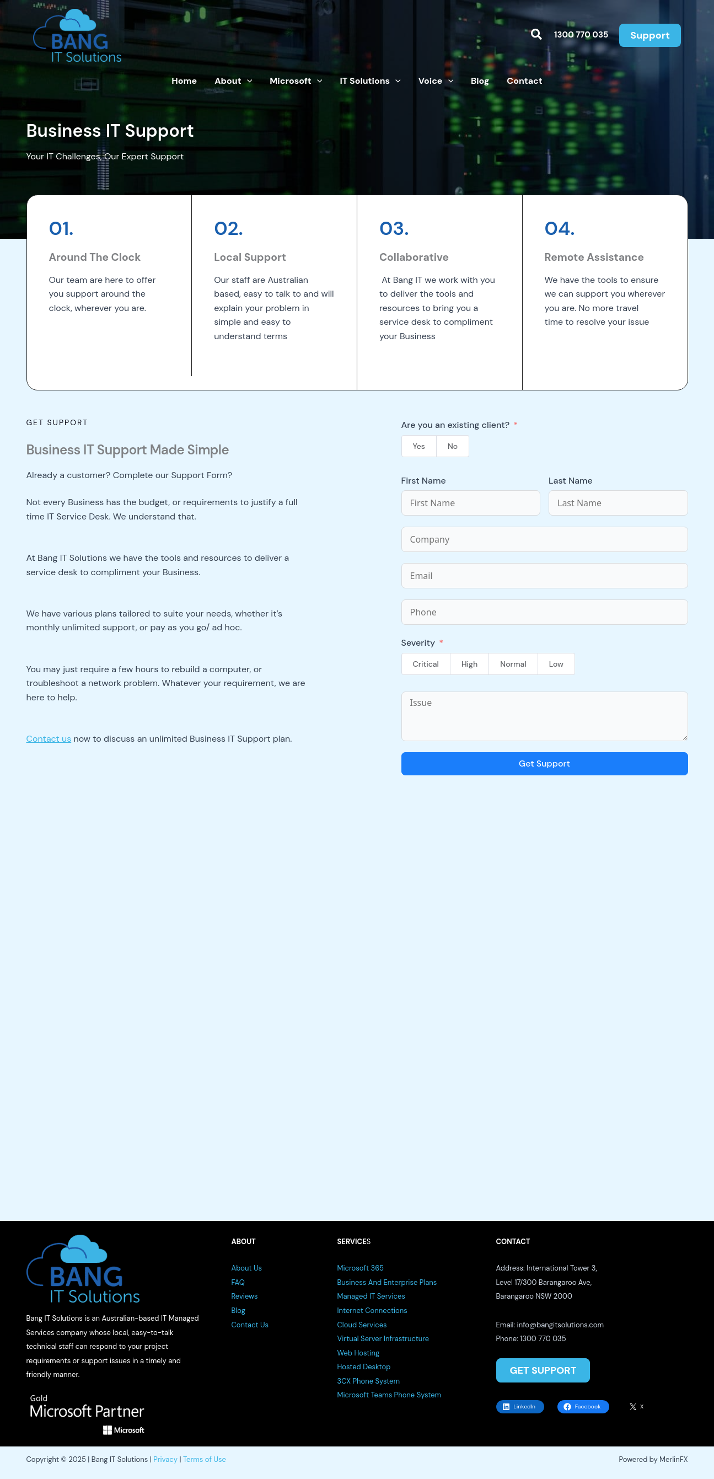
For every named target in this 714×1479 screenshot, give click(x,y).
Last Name (571, 480)
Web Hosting (358, 1353)
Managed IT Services (371, 1296)
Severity (418, 643)
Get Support (544, 763)
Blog (238, 1310)
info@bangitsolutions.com (560, 1325)
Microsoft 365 (360, 1268)
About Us (247, 1268)
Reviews (245, 1296)
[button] (537, 35)
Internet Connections (372, 1310)
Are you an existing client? (455, 425)
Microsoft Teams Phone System (389, 1395)
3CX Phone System (368, 1381)
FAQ (238, 1282)
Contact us (49, 738)
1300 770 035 (581, 34)
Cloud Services (362, 1325)
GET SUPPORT (542, 1370)
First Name (423, 480)
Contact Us (250, 1325)
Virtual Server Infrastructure (383, 1338)
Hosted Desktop (364, 1366)
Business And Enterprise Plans (387, 1282)
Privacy (165, 1459)
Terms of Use (204, 1459)
